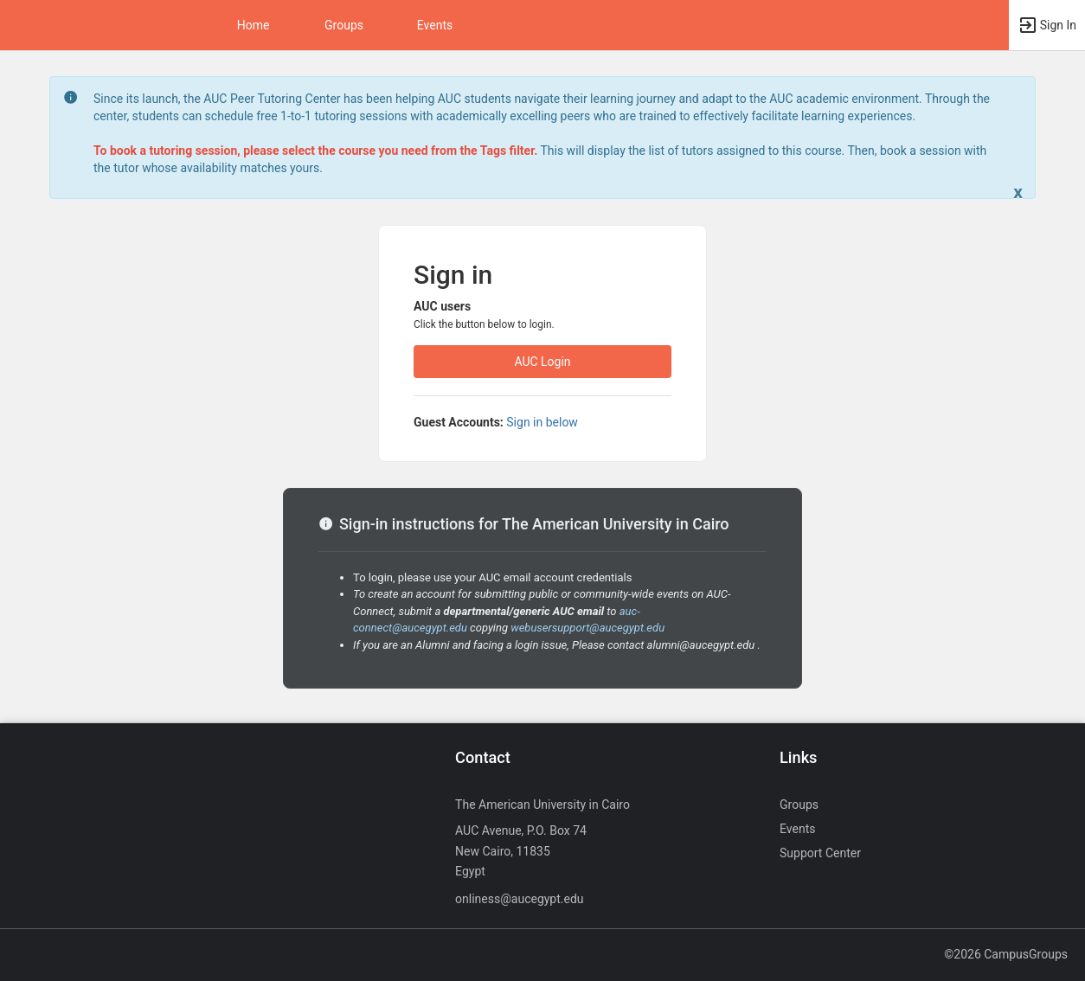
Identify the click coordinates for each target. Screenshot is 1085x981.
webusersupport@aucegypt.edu (587, 627)
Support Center (820, 853)
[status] (549, 133)
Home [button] (253, 25)
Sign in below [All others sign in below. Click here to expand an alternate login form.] (542, 422)
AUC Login (542, 362)
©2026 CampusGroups (1006, 954)
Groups (343, 25)
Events (435, 25)
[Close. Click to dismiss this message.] (1018, 192)
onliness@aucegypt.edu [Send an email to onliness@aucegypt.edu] (519, 899)
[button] (1047, 25)
